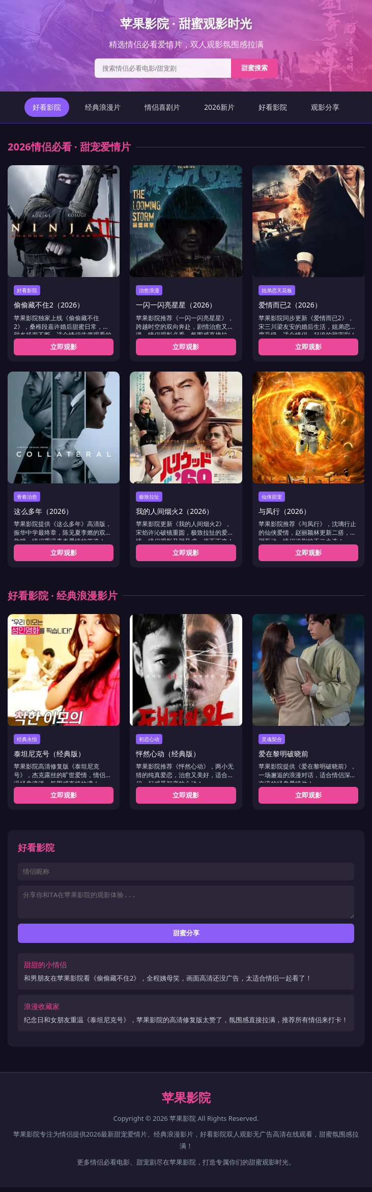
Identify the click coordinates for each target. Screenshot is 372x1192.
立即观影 (63, 346)
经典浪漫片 (103, 107)
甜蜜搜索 (254, 68)
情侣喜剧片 (162, 107)
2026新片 (219, 107)
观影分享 (325, 107)
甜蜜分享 (186, 937)
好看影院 (47, 107)
